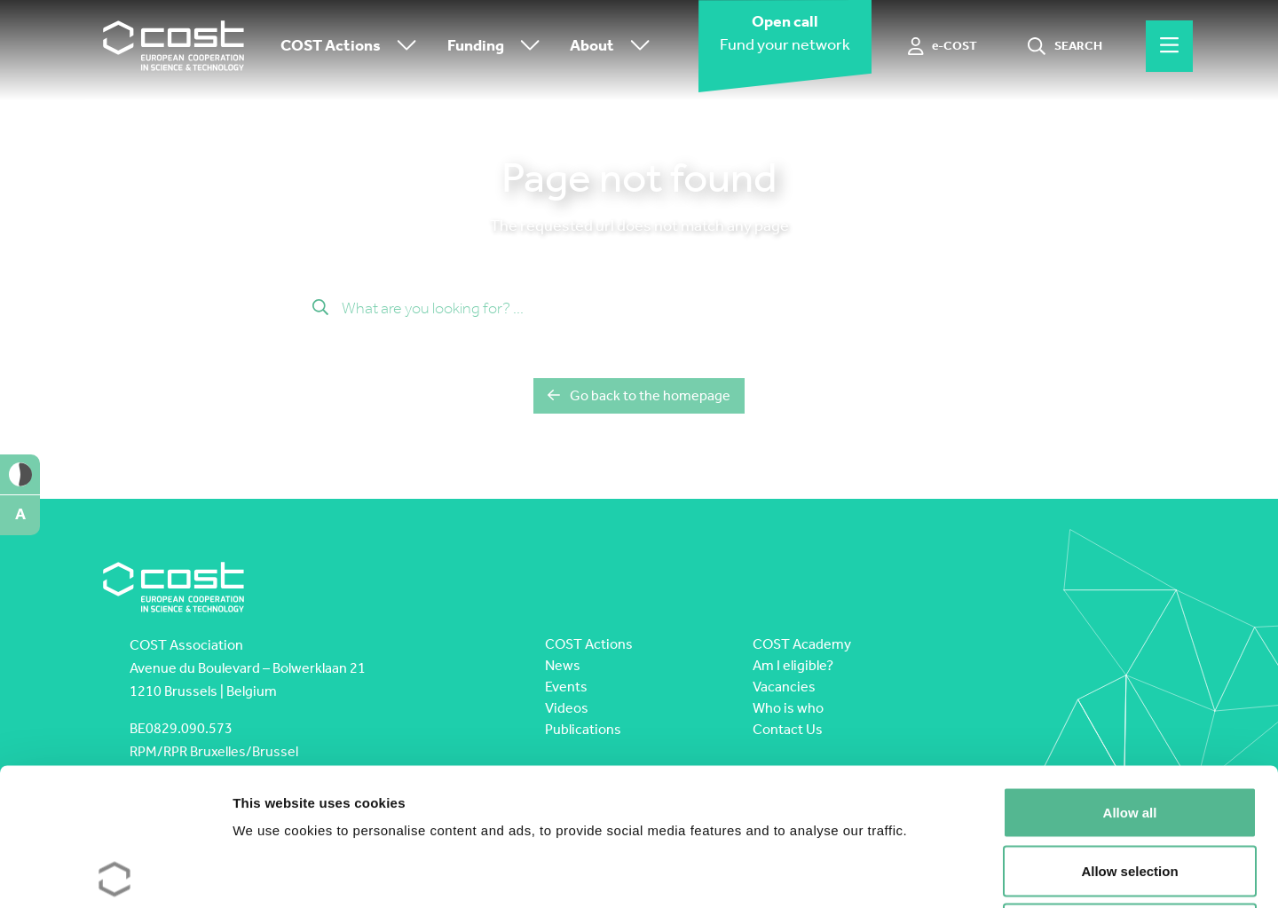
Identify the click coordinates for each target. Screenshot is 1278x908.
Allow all (1130, 675)
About (614, 46)
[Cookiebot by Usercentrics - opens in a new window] (115, 873)
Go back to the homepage (639, 395)
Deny (1130, 791)
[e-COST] (943, 46)
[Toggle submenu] (403, 46)
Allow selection (1129, 733)
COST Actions (352, 46)
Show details (931, 872)
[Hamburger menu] (1169, 46)
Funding (497, 46)
